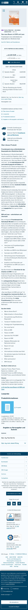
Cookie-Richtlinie (10, 584)
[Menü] (26, 3)
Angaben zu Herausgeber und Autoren (12, 119)
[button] (18, 2)
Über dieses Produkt (7, 111)
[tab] (14, 443)
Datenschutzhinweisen (15, 582)
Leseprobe (5, 114)
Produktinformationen (8, 116)
